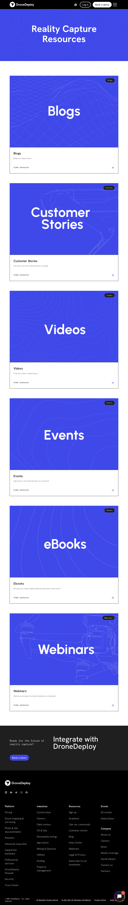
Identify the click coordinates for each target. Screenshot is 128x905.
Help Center (75, 842)
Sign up (73, 812)
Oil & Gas (42, 830)
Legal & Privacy (77, 854)
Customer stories (78, 830)
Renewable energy (47, 836)
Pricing (8, 812)
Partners (105, 871)
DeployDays (107, 818)
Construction (44, 812)
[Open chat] (119, 896)
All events (106, 812)
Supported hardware (10, 851)
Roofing (41, 860)
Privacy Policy (100, 900)
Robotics (9, 837)
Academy (74, 818)
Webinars (74, 848)
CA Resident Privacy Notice (47, 900)
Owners (41, 818)
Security (9, 879)
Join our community (79, 824)
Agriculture (43, 842)
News (104, 846)
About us (105, 834)
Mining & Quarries (46, 848)
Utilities (41, 854)
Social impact (108, 858)
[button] (75, 4)
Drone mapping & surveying (14, 820)
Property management (44, 868)
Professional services (11, 861)
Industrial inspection (16, 843)
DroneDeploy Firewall (12, 871)
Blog (71, 836)
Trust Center (12, 885)
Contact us (107, 865)
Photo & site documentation (13, 829)
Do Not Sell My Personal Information (76, 900)
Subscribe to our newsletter (78, 862)
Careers (105, 840)
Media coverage (109, 852)
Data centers (44, 824)
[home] (22, 5)
